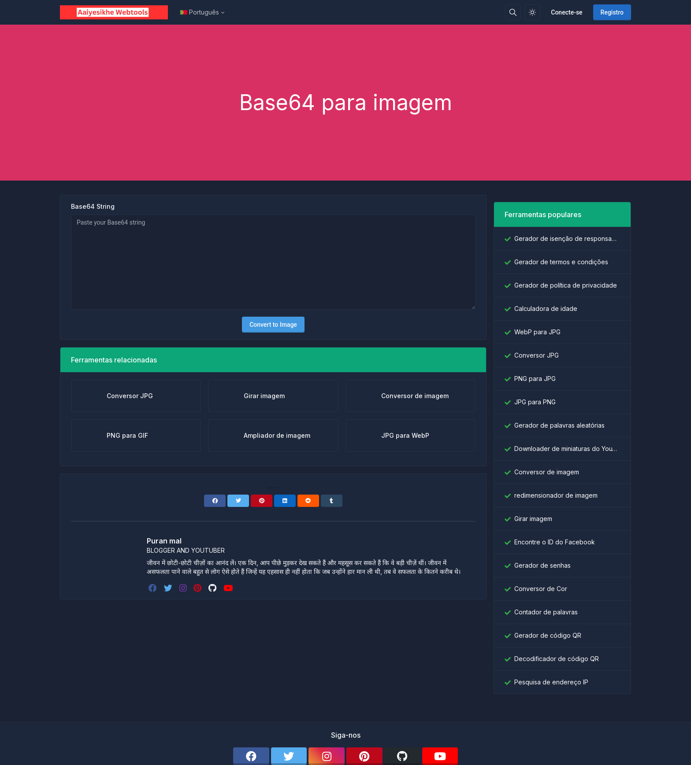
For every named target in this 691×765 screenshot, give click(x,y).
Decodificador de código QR (556, 658)
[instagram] (184, 588)
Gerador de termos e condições (561, 262)
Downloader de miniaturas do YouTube (567, 448)
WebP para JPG (537, 332)
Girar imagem (533, 518)
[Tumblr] (331, 501)
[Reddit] (308, 501)
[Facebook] (215, 501)
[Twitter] (238, 501)
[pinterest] (198, 588)
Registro (612, 12)
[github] (213, 588)
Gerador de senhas (542, 565)
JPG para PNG (535, 402)
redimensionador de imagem (556, 495)
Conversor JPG (536, 355)
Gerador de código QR (547, 635)
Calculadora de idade (545, 308)
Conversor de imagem (546, 472)
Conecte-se (566, 12)
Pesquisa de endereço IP (551, 682)
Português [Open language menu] (199, 12)
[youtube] (229, 588)
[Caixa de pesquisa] (513, 12)
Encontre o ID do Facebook (554, 542)
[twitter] (169, 588)
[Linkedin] (285, 501)
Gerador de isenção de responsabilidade (567, 238)
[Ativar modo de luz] (532, 12)
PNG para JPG (535, 378)
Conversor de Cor (540, 588)
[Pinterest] (261, 501)
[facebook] (153, 588)
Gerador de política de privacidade (565, 285)
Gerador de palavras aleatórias (559, 425)
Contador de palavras (546, 612)
